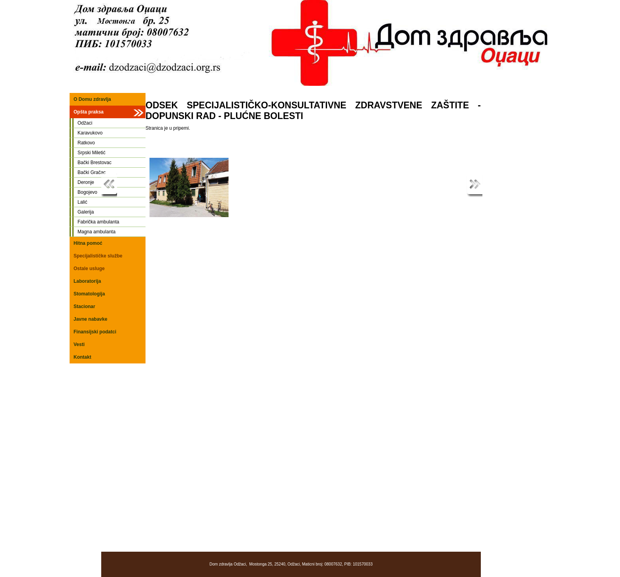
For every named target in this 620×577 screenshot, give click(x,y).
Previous (109, 185)
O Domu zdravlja (92, 99)
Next (474, 185)
